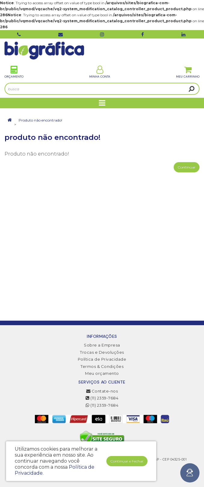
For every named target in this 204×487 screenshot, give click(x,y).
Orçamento (14, 72)
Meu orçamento (102, 373)
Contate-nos (102, 391)
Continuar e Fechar (127, 461)
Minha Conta (99, 72)
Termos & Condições (102, 366)
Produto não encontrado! (40, 120)
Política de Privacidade (102, 359)
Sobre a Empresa (102, 345)
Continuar (187, 167)
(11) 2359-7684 (102, 398)
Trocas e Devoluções (102, 352)
